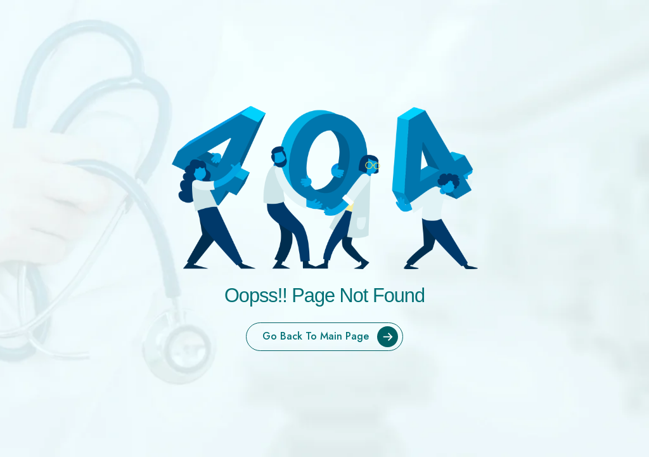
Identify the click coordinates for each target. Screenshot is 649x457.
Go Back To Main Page (332, 336)
